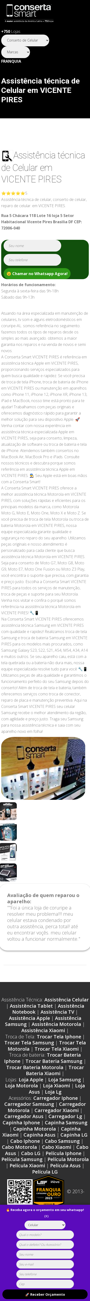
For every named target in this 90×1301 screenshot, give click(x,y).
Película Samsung (21, 1159)
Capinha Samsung (66, 1122)
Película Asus (65, 1165)
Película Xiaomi (27, 1165)
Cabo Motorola (19, 1147)
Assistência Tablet (31, 1006)
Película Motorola (68, 1159)
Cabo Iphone (25, 1141)
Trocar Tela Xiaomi (57, 1049)
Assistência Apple (29, 1018)
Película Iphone (63, 1153)
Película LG (45, 1171)
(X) (46, 1216)
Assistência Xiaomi (43, 1030)
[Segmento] (25, 40)
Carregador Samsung (29, 1104)
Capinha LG (74, 1135)
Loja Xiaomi (56, 1085)
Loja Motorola (21, 1085)
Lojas (10, 31)
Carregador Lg (65, 1116)
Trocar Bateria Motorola (34, 1067)
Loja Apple (31, 1079)
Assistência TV (57, 1012)
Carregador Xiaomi (57, 1110)
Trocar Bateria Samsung (53, 1061)
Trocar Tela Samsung (29, 1042)
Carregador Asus (23, 1116)
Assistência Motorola (56, 1024)
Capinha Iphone (21, 1122)
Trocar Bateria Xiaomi (55, 1070)
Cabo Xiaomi (56, 1147)
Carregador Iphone (55, 1098)
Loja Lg (53, 1092)
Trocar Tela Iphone (59, 1036)
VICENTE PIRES (31, 179)
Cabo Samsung (62, 1141)
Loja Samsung (64, 1079)
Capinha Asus (39, 1135)
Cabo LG (31, 1153)
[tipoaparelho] (44, 1225)
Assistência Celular (66, 999)
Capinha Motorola (34, 1129)
